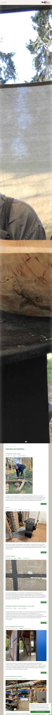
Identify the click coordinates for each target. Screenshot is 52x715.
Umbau (20, 509)
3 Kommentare (23, 678)
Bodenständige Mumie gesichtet (15, 626)
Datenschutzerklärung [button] (44, 709)
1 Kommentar (26, 509)
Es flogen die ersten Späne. (13, 453)
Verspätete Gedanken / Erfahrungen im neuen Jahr (20, 606)
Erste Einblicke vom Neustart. (14, 676)
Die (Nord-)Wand (10, 556)
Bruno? (8, 507)
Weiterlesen (43, 503)
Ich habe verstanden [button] (40, 712)
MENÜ (5, 2)
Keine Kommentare (21, 455)
